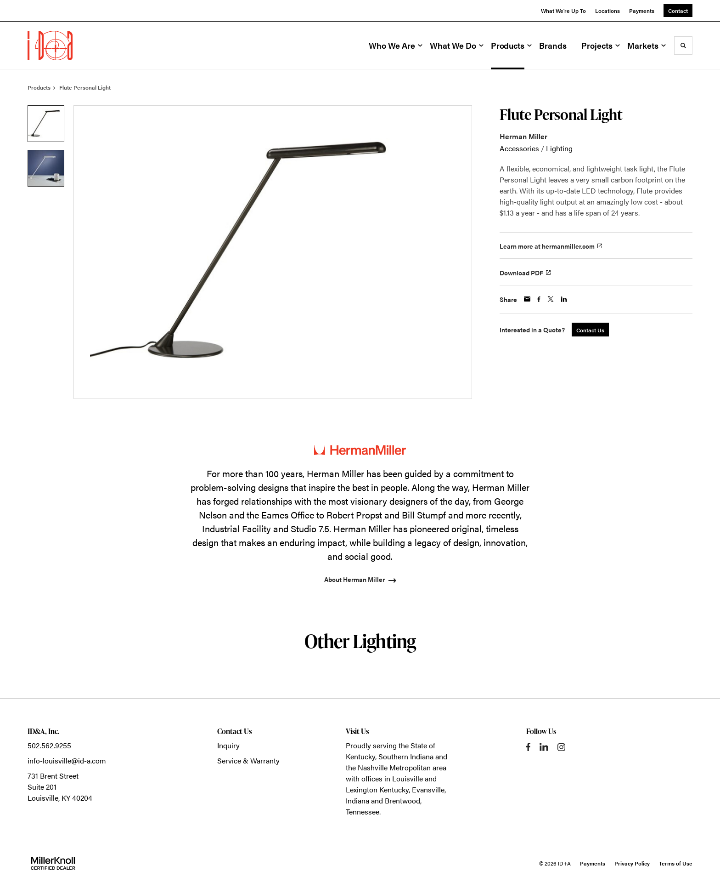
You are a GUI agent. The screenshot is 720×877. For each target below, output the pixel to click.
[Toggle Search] (683, 45)
